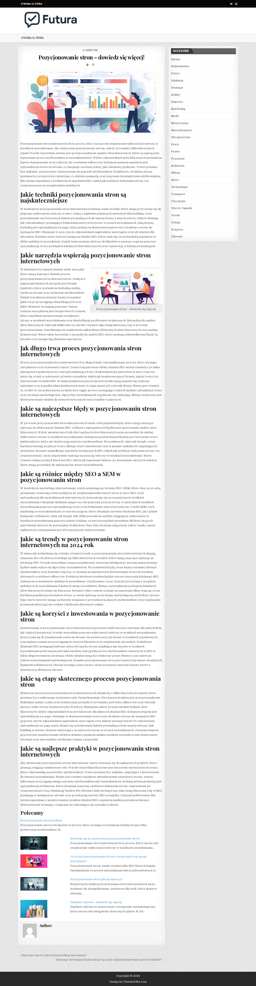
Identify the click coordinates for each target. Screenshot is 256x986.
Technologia (179, 187)
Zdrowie (177, 236)
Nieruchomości (181, 130)
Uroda (175, 215)
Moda (175, 116)
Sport (175, 179)
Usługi (175, 222)
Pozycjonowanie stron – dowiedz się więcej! (91, 57)
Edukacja (177, 80)
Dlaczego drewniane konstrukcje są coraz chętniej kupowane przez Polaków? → (110, 959)
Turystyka (178, 201)
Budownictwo (180, 66)
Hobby (175, 94)
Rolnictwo (178, 165)
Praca (175, 144)
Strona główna (31, 3)
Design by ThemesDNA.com (128, 981)
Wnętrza (177, 229)
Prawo (175, 151)
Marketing (92, 50)
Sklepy (176, 172)
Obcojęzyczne (180, 137)
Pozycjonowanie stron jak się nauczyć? (96, 879)
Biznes (175, 59)
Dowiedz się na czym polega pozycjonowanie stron (104, 838)
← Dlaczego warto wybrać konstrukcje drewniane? (52, 955)
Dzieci (175, 73)
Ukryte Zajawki (181, 208)
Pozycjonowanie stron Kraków (41, 820)
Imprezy (177, 101)
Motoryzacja (179, 123)
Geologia (177, 87)
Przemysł (178, 158)
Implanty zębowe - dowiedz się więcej (96, 902)
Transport (178, 194)
